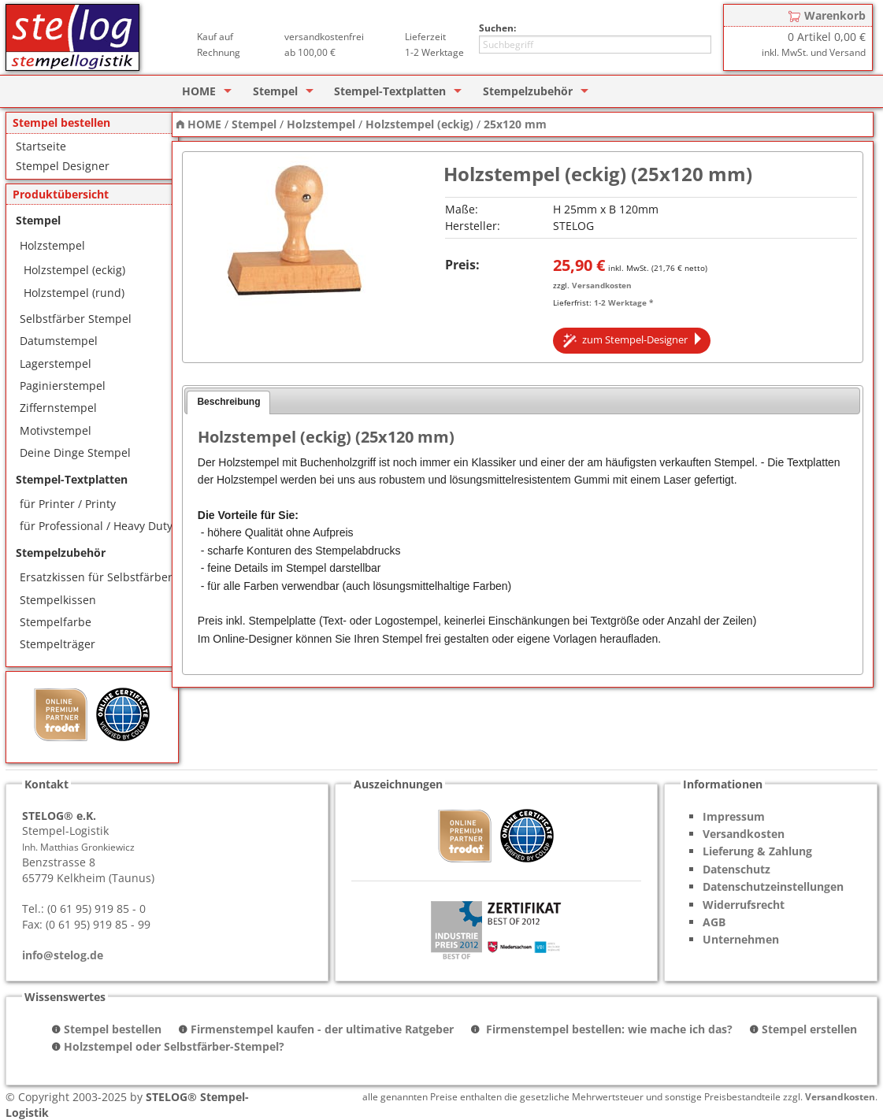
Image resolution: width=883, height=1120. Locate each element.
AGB (714, 921)
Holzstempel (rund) (74, 292)
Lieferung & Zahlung (757, 851)
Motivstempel (55, 430)
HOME (199, 90)
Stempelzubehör (528, 90)
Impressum (734, 816)
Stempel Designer (62, 165)
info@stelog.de (62, 955)
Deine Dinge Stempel (75, 452)
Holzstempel (52, 245)
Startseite (41, 146)
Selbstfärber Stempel (76, 318)
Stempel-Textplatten (390, 90)
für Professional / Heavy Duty (96, 525)
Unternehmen (741, 939)
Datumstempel (59, 340)
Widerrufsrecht (744, 904)
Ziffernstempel (58, 407)
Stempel (275, 90)
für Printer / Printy (68, 503)
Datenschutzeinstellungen (773, 886)
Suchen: (497, 28)
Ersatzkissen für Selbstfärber (96, 576)
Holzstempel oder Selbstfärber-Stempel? (174, 1046)
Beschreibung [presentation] (228, 401)
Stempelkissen (58, 599)
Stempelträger (57, 643)
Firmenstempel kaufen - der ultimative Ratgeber (322, 1029)
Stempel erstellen (809, 1029)
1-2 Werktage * (623, 302)
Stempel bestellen (112, 1029)
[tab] (228, 402)
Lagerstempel (55, 363)
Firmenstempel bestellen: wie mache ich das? (608, 1029)
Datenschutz (736, 869)
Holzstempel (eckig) (74, 269)
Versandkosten (602, 285)
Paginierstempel (63, 385)
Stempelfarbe (55, 621)
